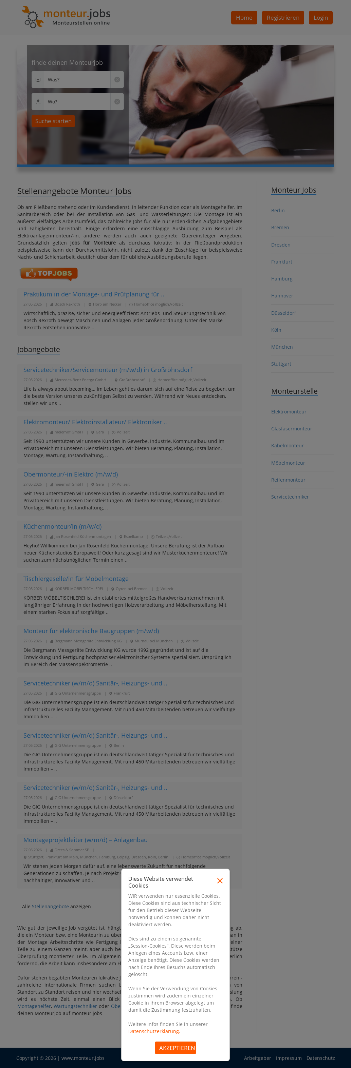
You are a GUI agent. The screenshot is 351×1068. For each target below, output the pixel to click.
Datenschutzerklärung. (154, 1031)
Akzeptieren (177, 1048)
